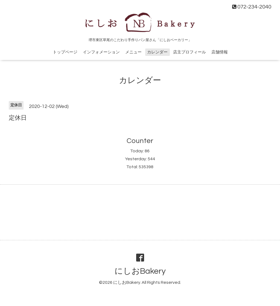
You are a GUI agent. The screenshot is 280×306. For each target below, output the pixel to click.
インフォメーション (101, 52)
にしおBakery (140, 271)
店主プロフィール (189, 52)
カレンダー (157, 52)
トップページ (65, 52)
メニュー (133, 52)
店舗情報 (219, 52)
